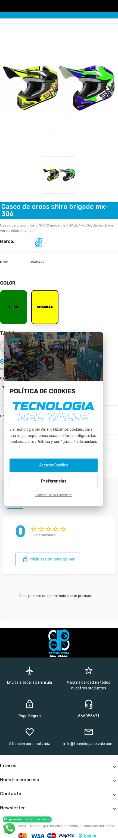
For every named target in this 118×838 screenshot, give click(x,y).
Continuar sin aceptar (53, 495)
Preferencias (53, 481)
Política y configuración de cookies (67, 441)
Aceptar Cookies (53, 465)
